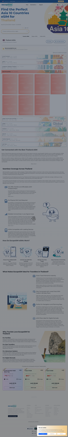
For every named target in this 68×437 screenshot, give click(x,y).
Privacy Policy (53, 431)
